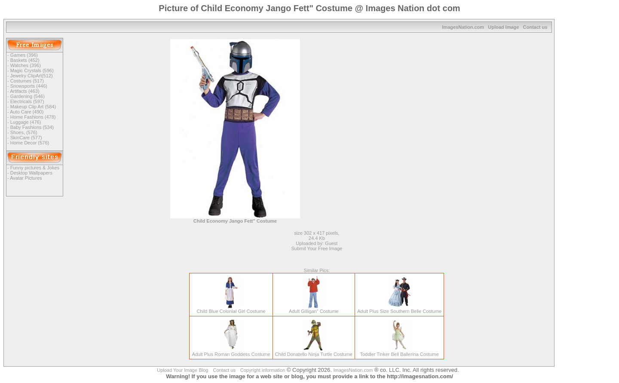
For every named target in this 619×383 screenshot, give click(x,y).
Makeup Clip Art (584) (33, 106)
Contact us (535, 27)
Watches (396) (25, 65)
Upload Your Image (177, 370)
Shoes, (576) (23, 132)
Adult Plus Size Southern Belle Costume (399, 309)
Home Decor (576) (29, 142)
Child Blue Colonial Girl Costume (230, 309)
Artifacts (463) (24, 91)
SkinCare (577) (26, 137)
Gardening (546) (27, 96)
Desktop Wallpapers (31, 172)
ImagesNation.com (463, 27)
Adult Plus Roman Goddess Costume (231, 352)
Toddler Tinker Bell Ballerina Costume (399, 352)
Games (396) (24, 55)
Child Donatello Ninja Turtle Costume (313, 352)
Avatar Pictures (26, 178)
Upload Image (503, 27)
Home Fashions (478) (33, 116)
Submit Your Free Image (317, 248)
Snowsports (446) (28, 86)
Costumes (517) (27, 80)
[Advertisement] (391, 99)
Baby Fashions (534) (32, 127)
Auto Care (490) (26, 111)
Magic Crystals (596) (32, 70)
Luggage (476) (25, 122)
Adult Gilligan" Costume (314, 309)
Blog (203, 370)
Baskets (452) (25, 60)
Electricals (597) (27, 101)
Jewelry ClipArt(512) (31, 75)
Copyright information (262, 370)
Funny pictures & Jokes (34, 167)
